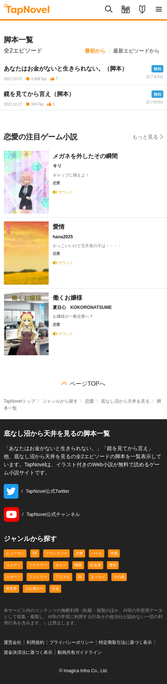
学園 (114, 553)
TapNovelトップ (19, 401)
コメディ (13, 565)
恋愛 (89, 401)
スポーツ (13, 577)
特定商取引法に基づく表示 (125, 642)
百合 (55, 589)
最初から (95, 50)
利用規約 (35, 642)
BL (80, 577)
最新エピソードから (136, 50)
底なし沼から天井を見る (125, 401)
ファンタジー (56, 553)
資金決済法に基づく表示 (28, 652)
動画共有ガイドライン (80, 652)
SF (34, 553)
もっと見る (147, 136)
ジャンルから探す (60, 401)
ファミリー (38, 577)
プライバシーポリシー (71, 642)
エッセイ (98, 577)
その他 (119, 577)
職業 (78, 565)
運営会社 (12, 642)
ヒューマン (15, 553)
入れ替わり (34, 589)
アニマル (62, 577)
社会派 (95, 565)
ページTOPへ (87, 384)
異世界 (11, 589)
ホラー (60, 565)
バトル (96, 553)
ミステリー (38, 565)
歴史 (112, 565)
